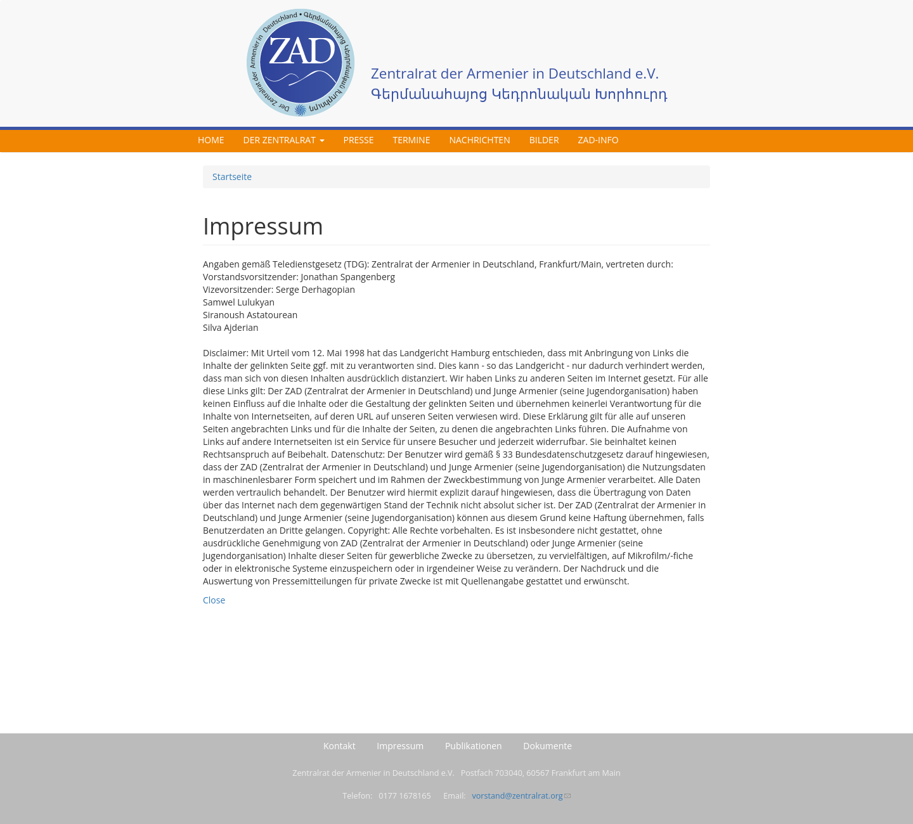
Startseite (232, 177)
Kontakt (339, 746)
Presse (359, 140)
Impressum (400, 746)
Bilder (544, 140)
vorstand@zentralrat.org (521, 795)
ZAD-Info (598, 140)
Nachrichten (479, 140)
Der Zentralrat (284, 140)
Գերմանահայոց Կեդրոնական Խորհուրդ (519, 93)
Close (214, 600)
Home (211, 140)
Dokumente (547, 746)
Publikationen (473, 746)
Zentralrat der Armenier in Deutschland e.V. (515, 73)
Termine (411, 140)
